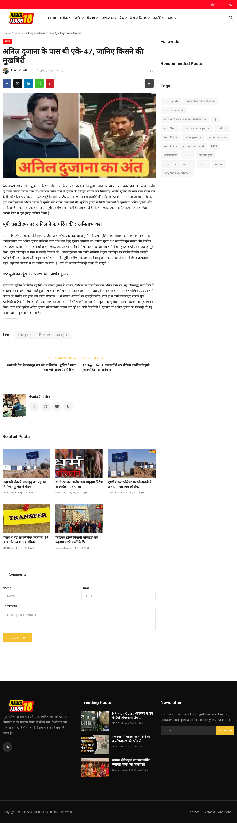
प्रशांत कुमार (62, 335)
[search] (230, 18)
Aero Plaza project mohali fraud (183, 146)
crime (203, 164)
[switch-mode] (231, 4)
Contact (192, 812)
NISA (214, 146)
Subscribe (225, 730)
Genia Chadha (39, 396)
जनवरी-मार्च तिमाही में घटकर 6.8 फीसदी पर (184, 119)
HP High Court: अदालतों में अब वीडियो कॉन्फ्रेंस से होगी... (132, 716)
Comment (10, 606)
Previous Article (62, 357)
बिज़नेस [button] (92, 17)
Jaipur (187, 155)
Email (85, 588)
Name (7, 588)
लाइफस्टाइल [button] (109, 17)
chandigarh (170, 101)
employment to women (178, 164)
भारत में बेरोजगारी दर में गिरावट (200, 101)
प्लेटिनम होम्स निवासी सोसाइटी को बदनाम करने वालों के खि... (76, 540)
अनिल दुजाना (24, 335)
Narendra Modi (173, 110)
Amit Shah (169, 128)
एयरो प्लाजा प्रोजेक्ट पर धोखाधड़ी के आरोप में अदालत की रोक (130, 484)
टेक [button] (123, 17)
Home (52, 18)
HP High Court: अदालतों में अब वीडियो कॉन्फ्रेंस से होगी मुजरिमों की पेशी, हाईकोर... (115, 367)
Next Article (92, 357)
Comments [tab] (18, 574)
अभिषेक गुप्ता (205, 155)
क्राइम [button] (172, 17)
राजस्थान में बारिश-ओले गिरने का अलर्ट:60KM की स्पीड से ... (131, 739)
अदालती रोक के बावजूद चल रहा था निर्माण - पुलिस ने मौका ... (24, 484)
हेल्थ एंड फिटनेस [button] (140, 17)
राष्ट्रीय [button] (79, 17)
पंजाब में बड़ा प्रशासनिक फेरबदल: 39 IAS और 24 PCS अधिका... (25, 540)
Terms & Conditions (216, 812)
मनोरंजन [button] (66, 17)
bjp (216, 119)
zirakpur (221, 128)
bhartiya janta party (196, 128)
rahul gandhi (193, 137)
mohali (218, 164)
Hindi (216, 4)
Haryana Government (177, 173)
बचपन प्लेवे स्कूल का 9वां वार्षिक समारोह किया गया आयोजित (131, 762)
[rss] (7, 747)
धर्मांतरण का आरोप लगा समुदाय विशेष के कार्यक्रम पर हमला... (79, 484)
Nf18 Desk (61, 492)
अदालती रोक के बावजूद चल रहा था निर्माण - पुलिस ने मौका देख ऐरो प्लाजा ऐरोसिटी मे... (41, 367)
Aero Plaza (170, 137)
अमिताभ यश (43, 335)
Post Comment (17, 638)
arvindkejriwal (217, 137)
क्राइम (17, 33)
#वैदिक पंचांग (170, 155)
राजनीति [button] (158, 17)
